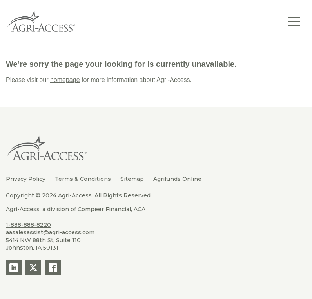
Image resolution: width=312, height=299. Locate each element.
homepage (65, 80)
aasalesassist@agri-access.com (50, 232)
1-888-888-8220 (28, 224)
